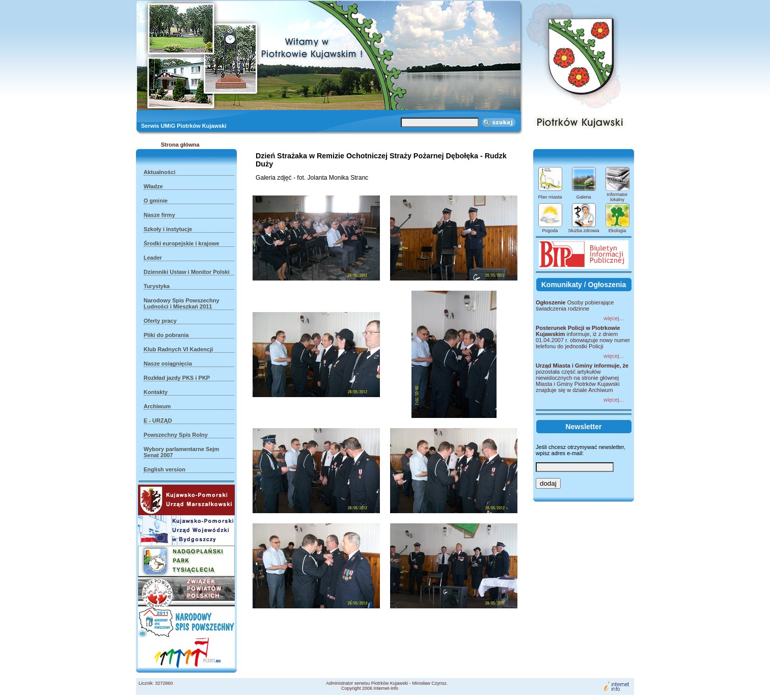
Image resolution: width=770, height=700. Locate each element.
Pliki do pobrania (166, 335)
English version (164, 469)
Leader (153, 258)
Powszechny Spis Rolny (176, 435)
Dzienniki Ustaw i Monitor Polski (187, 272)
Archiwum (157, 406)
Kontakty (156, 392)
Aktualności (159, 172)
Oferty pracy (160, 321)
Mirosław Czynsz (429, 683)
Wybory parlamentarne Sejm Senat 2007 (181, 452)
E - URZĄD (158, 420)
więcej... (613, 318)
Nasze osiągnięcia (168, 363)
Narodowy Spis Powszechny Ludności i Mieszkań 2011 (181, 303)
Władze (153, 186)
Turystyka (157, 286)
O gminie (156, 201)
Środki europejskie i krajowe (181, 243)
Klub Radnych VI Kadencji (178, 349)
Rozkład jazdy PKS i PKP (177, 378)
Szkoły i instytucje (168, 229)
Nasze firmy (159, 215)
